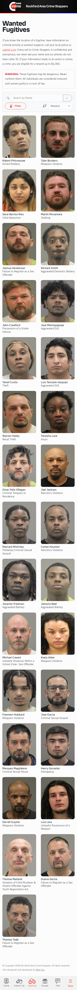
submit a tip (9, 49)
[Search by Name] (37, 98)
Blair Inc (40, 969)
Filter (15, 106)
